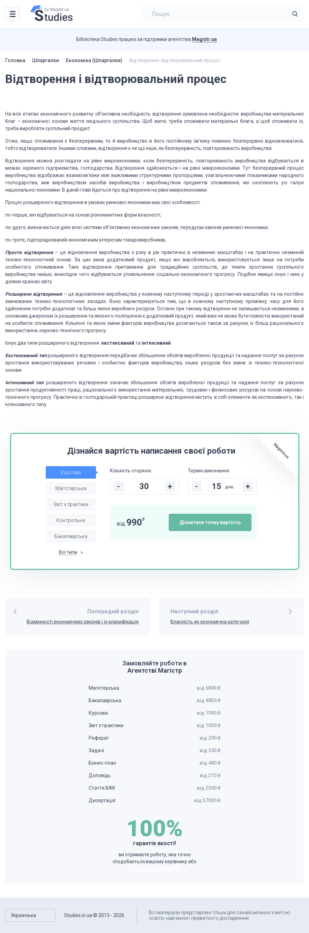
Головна (15, 60)
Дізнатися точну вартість (210, 522)
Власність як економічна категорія (209, 621)
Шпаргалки (45, 60)
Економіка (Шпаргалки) (94, 60)
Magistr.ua (204, 39)
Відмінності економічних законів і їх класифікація (83, 621)
